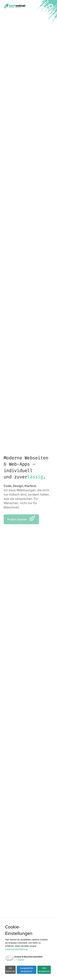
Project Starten (21, 518)
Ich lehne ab (10, 970)
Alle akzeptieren (44, 970)
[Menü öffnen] (51, 6)
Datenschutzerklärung (16, 949)
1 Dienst (19, 959)
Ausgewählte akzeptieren (26, 970)
